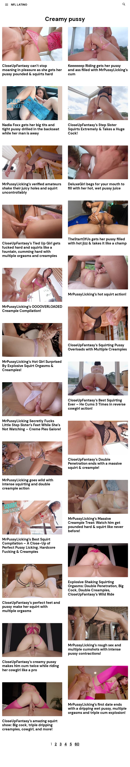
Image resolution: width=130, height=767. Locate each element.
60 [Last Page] (77, 744)
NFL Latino (19, 4)
